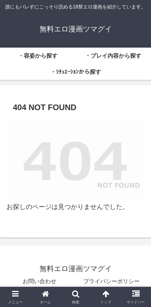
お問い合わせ (39, 281)
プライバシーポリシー (111, 281)
